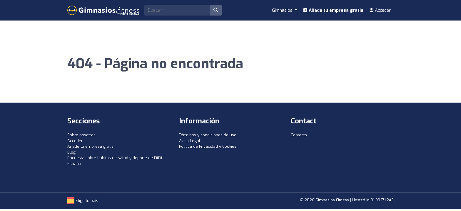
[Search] (177, 10)
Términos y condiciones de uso (207, 134)
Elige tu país (82, 200)
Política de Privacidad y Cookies (207, 146)
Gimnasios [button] (283, 10)
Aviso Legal (189, 140)
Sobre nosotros (81, 134)
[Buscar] (216, 10)
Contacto (299, 134)
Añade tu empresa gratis (333, 10)
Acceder (380, 10)
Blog (71, 152)
